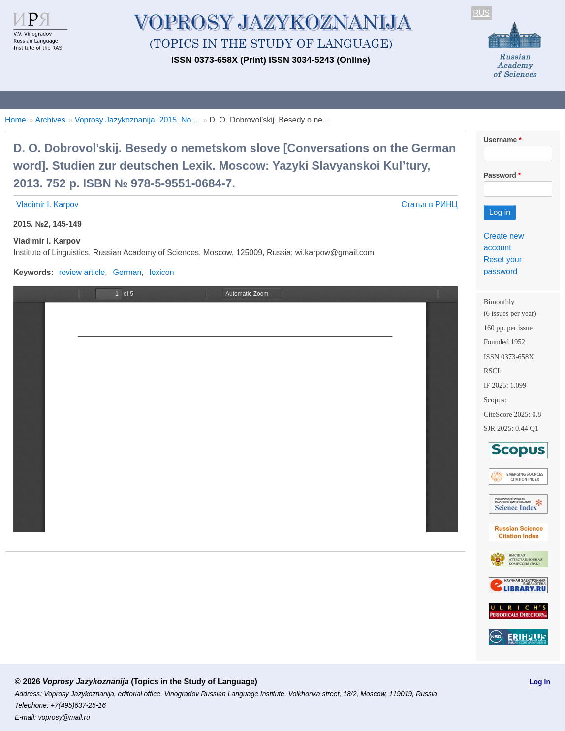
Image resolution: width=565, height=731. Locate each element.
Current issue (276, 99)
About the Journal (40, 99)
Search (521, 99)
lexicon (162, 272)
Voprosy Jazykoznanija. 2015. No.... (137, 120)
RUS (481, 13)
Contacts (106, 99)
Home (15, 120)
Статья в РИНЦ (429, 204)
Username (500, 140)
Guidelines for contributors (188, 99)
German (127, 272)
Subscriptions (393, 99)
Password (500, 175)
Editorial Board (463, 99)
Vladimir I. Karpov (47, 204)
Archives (335, 99)
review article (82, 272)
